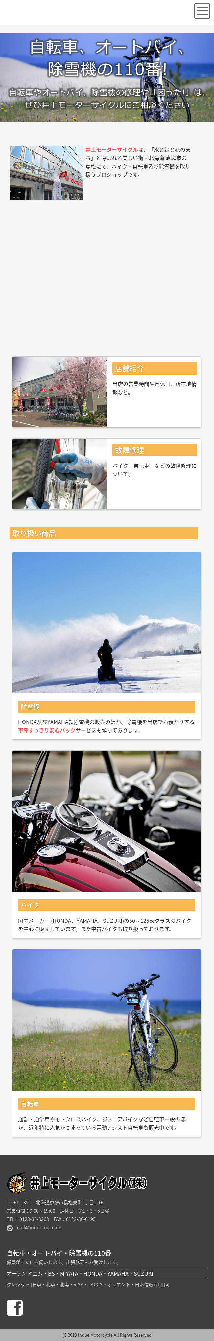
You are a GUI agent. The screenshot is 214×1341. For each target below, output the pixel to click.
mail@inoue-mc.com (38, 1227)
